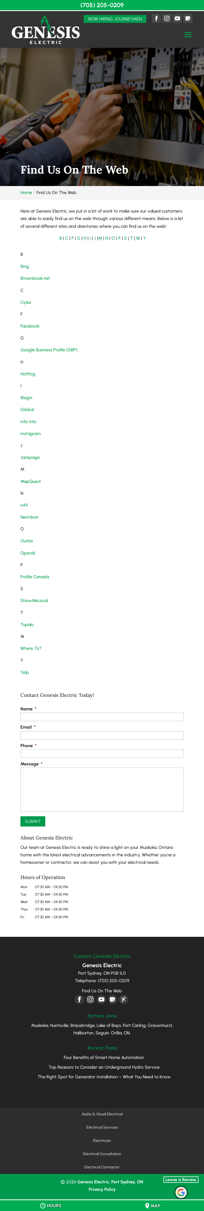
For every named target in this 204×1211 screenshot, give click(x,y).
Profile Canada (34, 576)
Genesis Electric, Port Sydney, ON (110, 1181)
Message (31, 764)
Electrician (102, 1140)
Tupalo (27, 624)
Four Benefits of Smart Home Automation (104, 1057)
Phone (28, 745)
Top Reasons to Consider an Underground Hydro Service (104, 1067)
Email (28, 727)
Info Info (28, 421)
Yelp (24, 672)
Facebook (29, 326)
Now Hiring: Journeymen (115, 19)
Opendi (27, 553)
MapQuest (30, 481)
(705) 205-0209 (102, 5)
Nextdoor (29, 517)
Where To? (30, 648)
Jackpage (30, 457)
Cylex (25, 302)
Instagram (30, 433)
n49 (24, 505)
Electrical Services (102, 1127)
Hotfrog (27, 373)
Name (28, 709)
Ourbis (26, 540)
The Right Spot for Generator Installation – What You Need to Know (104, 1076)
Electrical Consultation (102, 1154)
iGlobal (27, 409)
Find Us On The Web (102, 990)
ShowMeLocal (34, 600)
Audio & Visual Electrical (102, 1114)
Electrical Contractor (102, 1167)
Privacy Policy (102, 1189)
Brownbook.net (35, 278)
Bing (24, 266)
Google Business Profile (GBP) (48, 349)
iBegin (26, 397)
